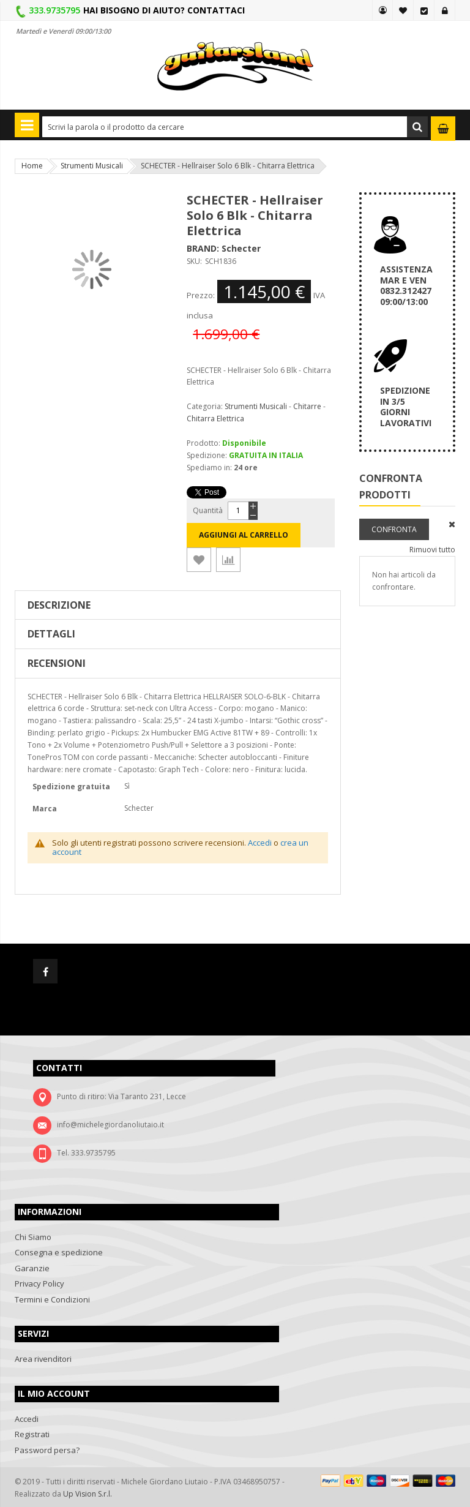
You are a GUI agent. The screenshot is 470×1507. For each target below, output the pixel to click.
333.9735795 (54, 10)
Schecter (241, 248)
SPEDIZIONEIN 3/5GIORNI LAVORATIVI (405, 407)
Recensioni (57, 663)
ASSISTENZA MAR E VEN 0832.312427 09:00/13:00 (406, 285)
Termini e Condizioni (52, 1299)
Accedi (445, 10)
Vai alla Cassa (424, 10)
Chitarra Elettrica (215, 418)
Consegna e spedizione (59, 1252)
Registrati (32, 1434)
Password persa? (47, 1450)
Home (32, 165)
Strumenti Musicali (92, 165)
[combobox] (235, 126)
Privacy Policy (39, 1283)
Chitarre (307, 406)
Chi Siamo (33, 1236)
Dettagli (51, 634)
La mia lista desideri (403, 10)
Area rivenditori (43, 1358)
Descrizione (59, 605)
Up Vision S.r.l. (87, 1494)
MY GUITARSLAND (382, 10)
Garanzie (32, 1268)
